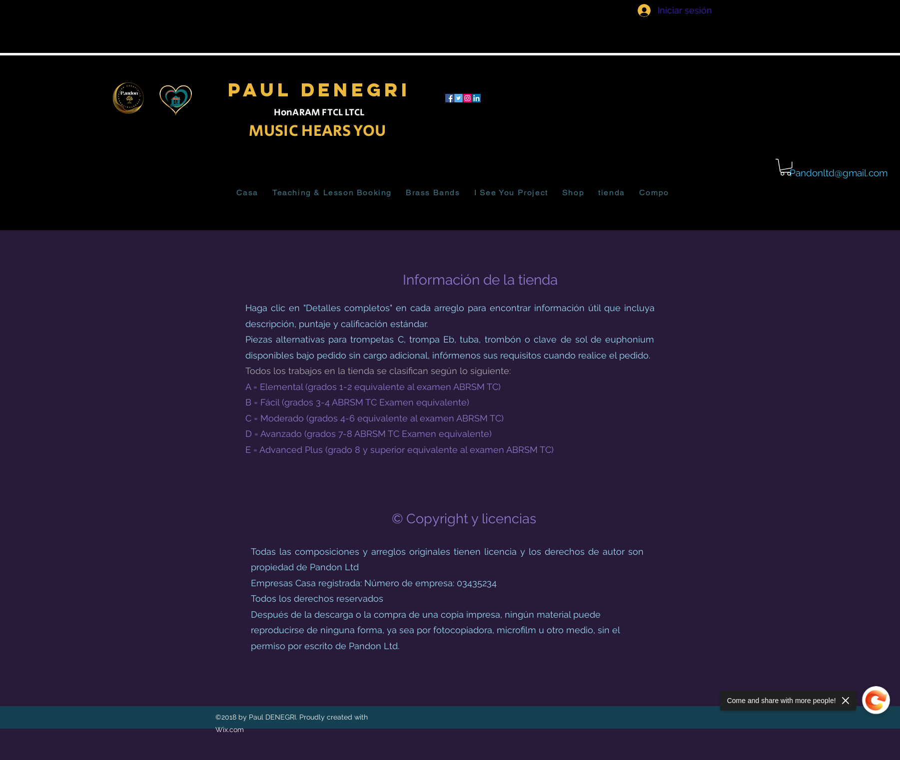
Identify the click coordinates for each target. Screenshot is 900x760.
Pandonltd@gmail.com (839, 172)
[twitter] (458, 98)
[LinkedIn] (476, 98)
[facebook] (449, 98)
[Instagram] (467, 98)
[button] (786, 167)
